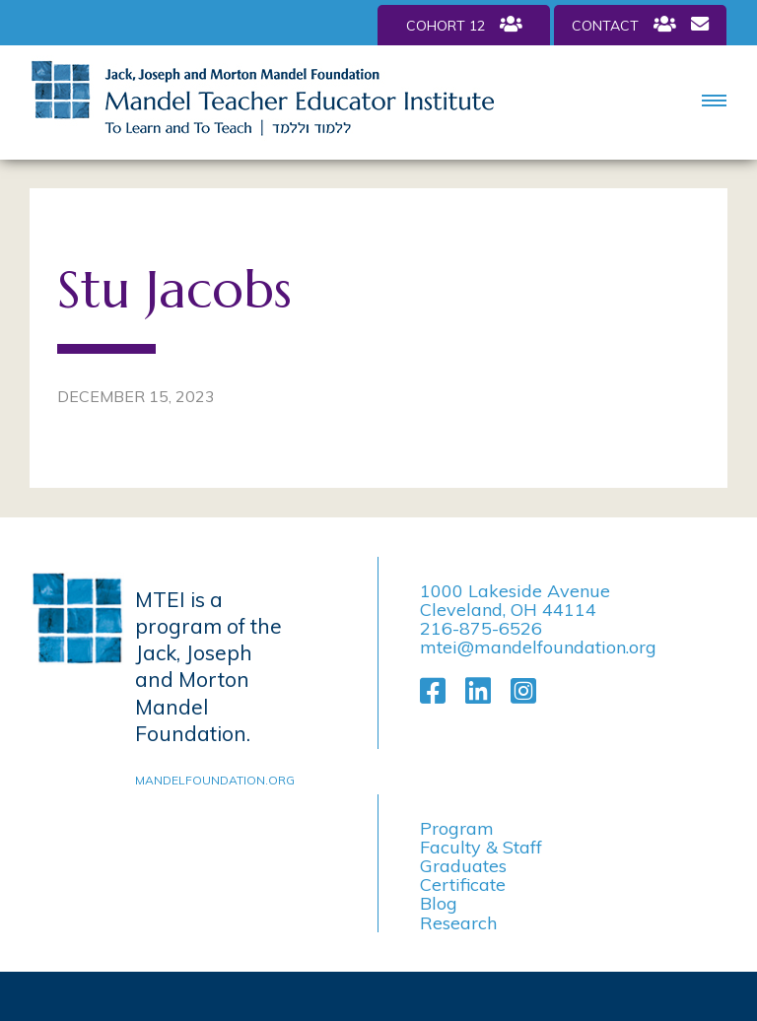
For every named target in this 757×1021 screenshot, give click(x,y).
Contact (640, 24)
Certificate (463, 884)
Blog (438, 903)
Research (458, 923)
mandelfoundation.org (211, 780)
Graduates (463, 865)
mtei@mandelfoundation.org (538, 647)
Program (457, 828)
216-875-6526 (481, 628)
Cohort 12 (464, 24)
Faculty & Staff (481, 847)
